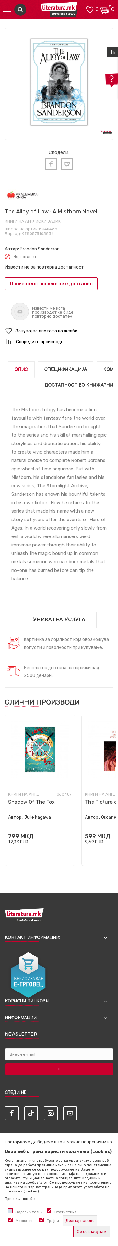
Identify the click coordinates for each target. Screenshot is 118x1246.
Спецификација (65, 369)
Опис (21, 369)
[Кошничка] (105, 9)
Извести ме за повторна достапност (44, 267)
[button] (59, 331)
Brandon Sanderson (39, 249)
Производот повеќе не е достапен (51, 283)
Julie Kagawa (37, 817)
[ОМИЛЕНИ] (89, 9)
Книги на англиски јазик (33, 221)
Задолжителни (29, 1212)
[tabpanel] (59, 82)
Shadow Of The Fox (31, 802)
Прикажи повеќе (20, 1199)
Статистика (65, 1212)
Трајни (53, 1221)
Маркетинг (25, 1221)
